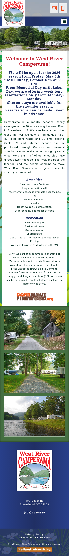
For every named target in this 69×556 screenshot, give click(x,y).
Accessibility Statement (34, 537)
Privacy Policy (34, 534)
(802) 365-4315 (34, 512)
